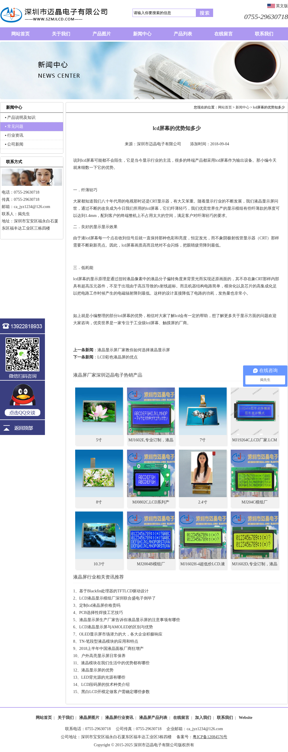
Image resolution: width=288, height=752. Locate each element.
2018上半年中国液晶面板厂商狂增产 (111, 648)
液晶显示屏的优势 (97, 670)
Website (245, 717)
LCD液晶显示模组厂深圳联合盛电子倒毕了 (117, 598)
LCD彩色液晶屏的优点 (117, 357)
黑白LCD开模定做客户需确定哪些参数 (115, 692)
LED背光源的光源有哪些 (103, 677)
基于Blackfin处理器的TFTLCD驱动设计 (114, 591)
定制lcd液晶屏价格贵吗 (99, 605)
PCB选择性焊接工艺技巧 (101, 612)
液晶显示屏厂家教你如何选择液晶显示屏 (133, 350)
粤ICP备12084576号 (210, 737)
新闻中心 (242, 107)
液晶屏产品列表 (153, 717)
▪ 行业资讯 (14, 135)
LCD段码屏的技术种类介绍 (105, 684)
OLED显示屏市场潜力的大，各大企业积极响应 (120, 634)
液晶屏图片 (89, 717)
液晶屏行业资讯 (119, 717)
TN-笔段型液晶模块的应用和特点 (108, 641)
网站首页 (225, 107)
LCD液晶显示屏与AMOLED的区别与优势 (116, 627)
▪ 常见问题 (14, 126)
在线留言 (181, 717)
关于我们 (66, 717)
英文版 (282, 6)
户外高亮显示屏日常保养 (103, 656)
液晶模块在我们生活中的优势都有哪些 (115, 663)
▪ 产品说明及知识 (20, 117)
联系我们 (225, 717)
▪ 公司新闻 (14, 144)
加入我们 (203, 717)
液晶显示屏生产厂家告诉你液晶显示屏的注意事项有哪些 (129, 620)
